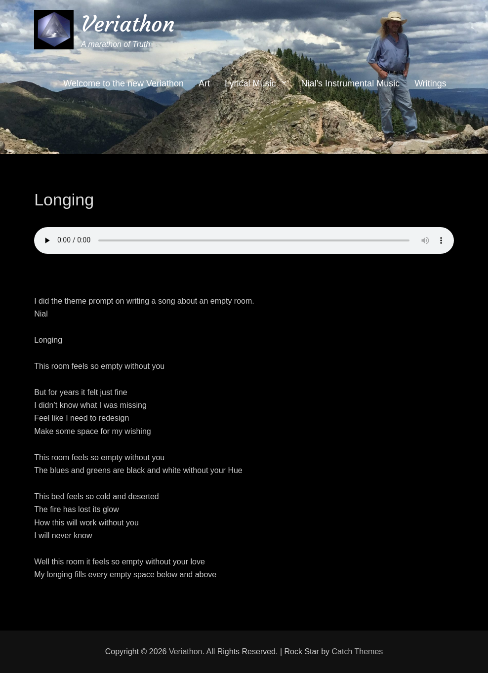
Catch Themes (357, 651)
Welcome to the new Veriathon (123, 84)
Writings (430, 84)
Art (204, 84)
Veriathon (128, 24)
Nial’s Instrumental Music (350, 84)
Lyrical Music (250, 84)
